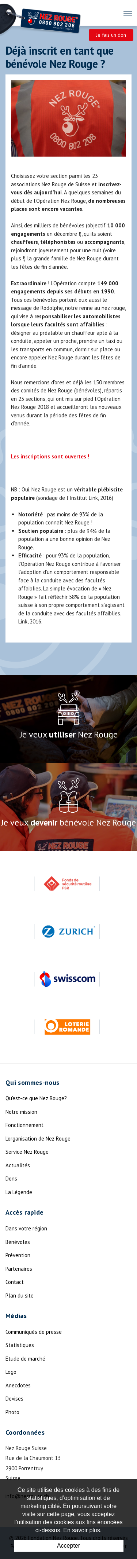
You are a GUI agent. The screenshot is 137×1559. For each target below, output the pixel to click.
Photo (12, 1412)
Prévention (17, 1255)
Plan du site (19, 1295)
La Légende (18, 1192)
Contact (14, 1281)
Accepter (68, 1545)
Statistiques (19, 1345)
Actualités (17, 1165)
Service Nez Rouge (27, 1151)
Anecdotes (18, 1385)
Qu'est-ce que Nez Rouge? (36, 1098)
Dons (11, 1178)
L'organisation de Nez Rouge (38, 1138)
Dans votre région (26, 1228)
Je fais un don (111, 35)
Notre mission (21, 1111)
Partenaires (18, 1268)
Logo (10, 1371)
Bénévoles (17, 1241)
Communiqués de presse (33, 1331)
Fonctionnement (24, 1124)
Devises (14, 1398)
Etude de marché (25, 1358)
